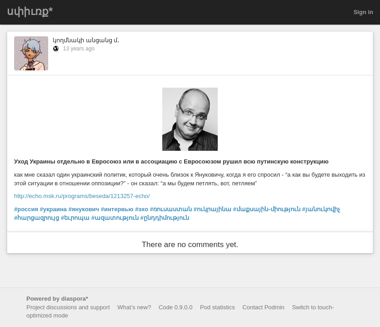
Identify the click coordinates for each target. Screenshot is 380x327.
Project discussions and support (68, 307)
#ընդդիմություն (164, 217)
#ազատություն (115, 217)
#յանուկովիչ (321, 209)
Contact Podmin (263, 307)
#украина (53, 209)
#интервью (117, 209)
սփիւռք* (30, 11)
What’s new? (134, 307)
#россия (26, 209)
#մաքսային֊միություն (266, 209)
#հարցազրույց (36, 217)
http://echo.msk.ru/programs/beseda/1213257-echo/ (82, 196)
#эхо (141, 209)
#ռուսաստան (171, 209)
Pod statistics (217, 307)
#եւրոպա (75, 217)
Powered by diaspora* (57, 298)
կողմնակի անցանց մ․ (86, 40)
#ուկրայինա (212, 209)
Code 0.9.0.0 (175, 307)
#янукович (83, 209)
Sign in (363, 12)
